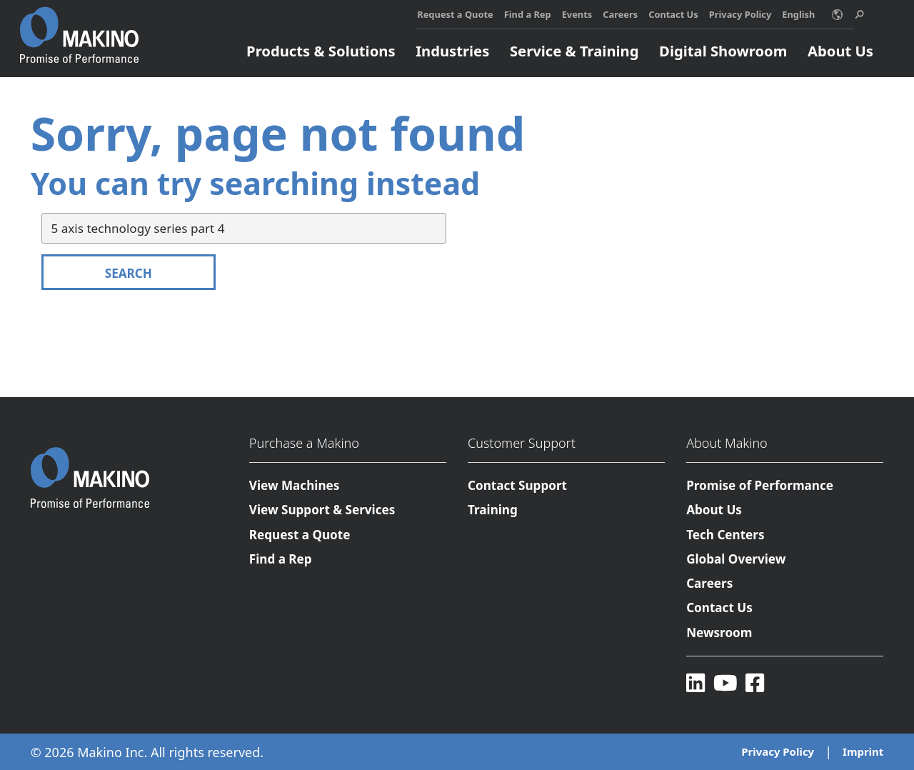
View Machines (294, 485)
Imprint (863, 752)
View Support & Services (322, 510)
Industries (452, 51)
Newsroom (719, 632)
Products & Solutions (320, 51)
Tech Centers (725, 534)
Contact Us (673, 14)
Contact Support (517, 485)
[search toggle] (859, 14)
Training (493, 510)
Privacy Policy (740, 14)
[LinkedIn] (695, 683)
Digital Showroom (723, 51)
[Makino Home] (79, 27)
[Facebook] (754, 683)
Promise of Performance (759, 485)
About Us (840, 51)
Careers (620, 14)
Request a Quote (455, 14)
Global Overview (735, 559)
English (798, 14)
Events (577, 14)
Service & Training (574, 51)
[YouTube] (725, 683)
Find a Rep (527, 14)
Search (128, 273)
